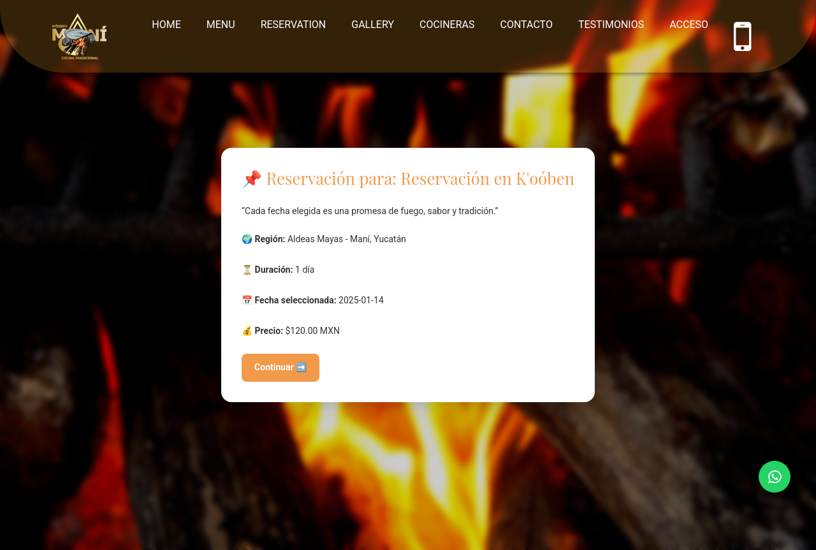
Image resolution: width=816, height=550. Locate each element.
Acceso (688, 24)
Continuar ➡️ (280, 367)
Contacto (526, 24)
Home (166, 24)
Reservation (293, 24)
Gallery (372, 24)
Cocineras (447, 24)
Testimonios (611, 24)
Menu (221, 24)
